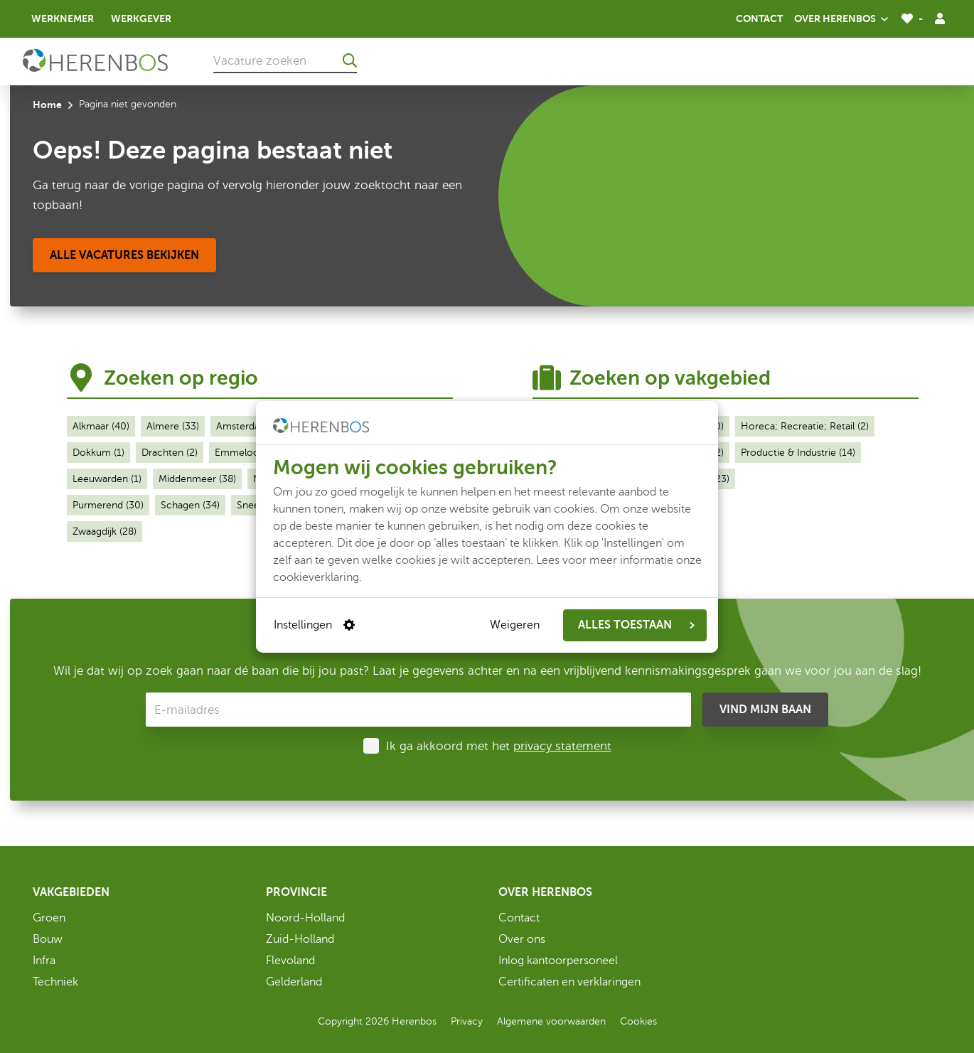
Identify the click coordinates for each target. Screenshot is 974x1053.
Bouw (48, 939)
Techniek (55, 982)
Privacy (467, 1021)
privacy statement (562, 746)
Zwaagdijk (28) (105, 531)
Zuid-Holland (300, 939)
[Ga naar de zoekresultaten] (350, 60)
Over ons (521, 939)
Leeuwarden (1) (107, 479)
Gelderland (294, 982)
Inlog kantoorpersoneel (558, 960)
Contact (759, 18)
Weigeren (515, 625)
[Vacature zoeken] (285, 60)
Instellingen (314, 625)
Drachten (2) (169, 452)
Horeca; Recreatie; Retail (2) (805, 426)
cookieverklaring (316, 576)
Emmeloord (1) (248, 452)
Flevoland (290, 960)
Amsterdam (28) (252, 426)
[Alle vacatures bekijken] (124, 255)
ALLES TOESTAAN (636, 625)
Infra (44, 960)
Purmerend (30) (108, 505)
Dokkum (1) (98, 452)
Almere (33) (172, 426)
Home (47, 104)
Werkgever (141, 18)
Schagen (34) (190, 505)
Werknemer (62, 18)
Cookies (638, 1021)
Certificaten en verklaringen (569, 982)
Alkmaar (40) (101, 426)
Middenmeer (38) (197, 479)
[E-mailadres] (418, 710)
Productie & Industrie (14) (798, 452)
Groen (49, 918)
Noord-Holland (305, 918)
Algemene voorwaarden (551, 1021)
